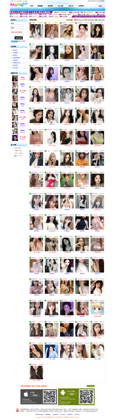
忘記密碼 (23, 41)
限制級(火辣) (80, 20)
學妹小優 (22, 132)
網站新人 (15, 55)
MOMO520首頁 (39, 414)
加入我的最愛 (100, 1)
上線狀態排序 (16, 57)
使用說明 (69, 414)
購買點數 (47, 414)
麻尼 (22, 92)
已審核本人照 (16, 62)
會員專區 (55, 414)
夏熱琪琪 (22, 138)
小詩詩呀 (22, 79)
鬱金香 (22, 86)
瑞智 (22, 106)
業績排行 (15, 50)
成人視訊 (15, 67)
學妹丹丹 (22, 99)
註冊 (19, 41)
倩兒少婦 (22, 112)
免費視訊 (52, 38)
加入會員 (62, 414)
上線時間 (15, 52)
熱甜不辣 (22, 125)
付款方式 (77, 414)
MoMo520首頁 (92, 1)
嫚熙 (22, 119)
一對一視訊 (52, 359)
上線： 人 (18, 148)
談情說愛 (15, 65)
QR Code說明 (90, 386)
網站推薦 (15, 60)
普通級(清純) (101, 20)
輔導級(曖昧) (91, 20)
